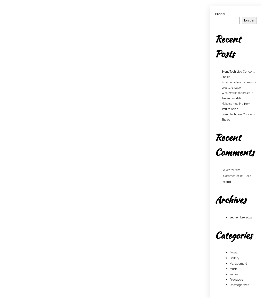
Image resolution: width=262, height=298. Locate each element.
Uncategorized (239, 285)
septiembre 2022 (241, 217)
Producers (236, 279)
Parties (234, 274)
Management (238, 263)
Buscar (220, 14)
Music (233, 269)
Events (234, 252)
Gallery (234, 258)
